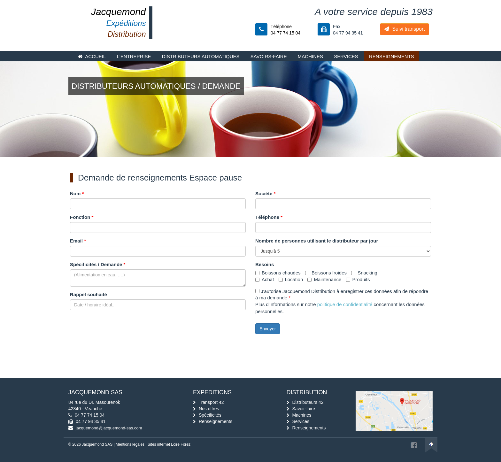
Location (291, 279)
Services (346, 56)
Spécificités (210, 415)
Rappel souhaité (88, 294)
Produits (358, 279)
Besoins (264, 264)
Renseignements (391, 56)
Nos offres (209, 408)
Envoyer (267, 328)
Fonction (81, 217)
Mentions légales (130, 444)
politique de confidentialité (345, 304)
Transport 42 (211, 402)
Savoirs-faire (268, 56)
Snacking (364, 272)
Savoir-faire (303, 408)
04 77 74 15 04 (89, 415)
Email (78, 240)
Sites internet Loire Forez (169, 444)
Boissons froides (326, 272)
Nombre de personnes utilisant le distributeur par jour (316, 240)
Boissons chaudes (278, 272)
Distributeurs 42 (307, 402)
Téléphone (268, 217)
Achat (264, 279)
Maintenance (324, 279)
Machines (310, 56)
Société (265, 193)
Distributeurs (201, 56)
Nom (77, 193)
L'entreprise (134, 56)
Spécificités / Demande (97, 264)
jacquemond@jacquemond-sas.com (109, 428)
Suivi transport (404, 29)
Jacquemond (118, 11)
